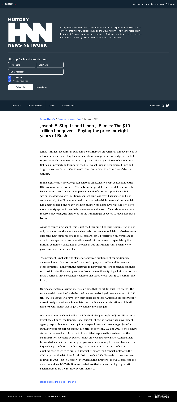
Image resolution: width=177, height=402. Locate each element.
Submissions (68, 105)
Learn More (41, 87)
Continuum (17, 77)
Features (16, 105)
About (52, 105)
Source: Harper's (47, 119)
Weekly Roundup (20, 81)
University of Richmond (164, 4)
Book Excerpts (35, 105)
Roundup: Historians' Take (69, 119)
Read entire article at (58, 381)
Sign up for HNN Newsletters (56, 396)
